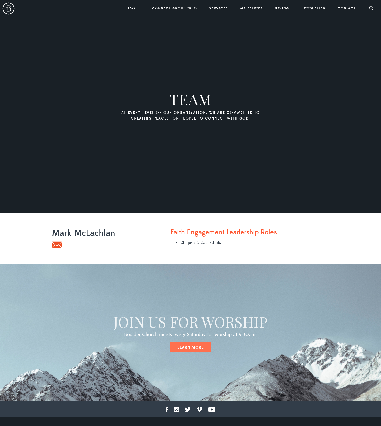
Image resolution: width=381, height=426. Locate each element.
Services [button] (218, 8)
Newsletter (313, 8)
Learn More (190, 347)
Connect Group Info (174, 8)
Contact (346, 8)
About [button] (133, 8)
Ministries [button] (251, 8)
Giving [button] (282, 8)
